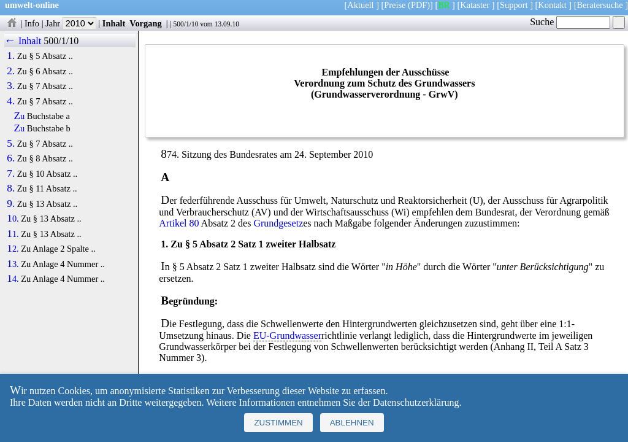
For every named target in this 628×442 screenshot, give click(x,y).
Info (32, 23)
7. (11, 174)
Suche (570, 22)
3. (11, 86)
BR (444, 5)
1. (11, 56)
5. (11, 144)
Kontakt (552, 5)
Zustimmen (278, 422)
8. (11, 188)
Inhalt (114, 23)
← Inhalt (23, 41)
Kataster (474, 5)
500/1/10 (185, 24)
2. (11, 71)
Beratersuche (600, 5)
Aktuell (360, 5)
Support (514, 5)
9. (11, 204)
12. (12, 249)
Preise (394, 5)
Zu (19, 116)
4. (11, 101)
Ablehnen (352, 422)
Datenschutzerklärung (416, 402)
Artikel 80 (179, 223)
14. (12, 279)
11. (12, 234)
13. (12, 264)
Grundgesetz (278, 223)
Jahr (70, 23)
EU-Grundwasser (287, 335)
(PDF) (419, 5)
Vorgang (146, 23)
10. (12, 218)
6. (11, 158)
